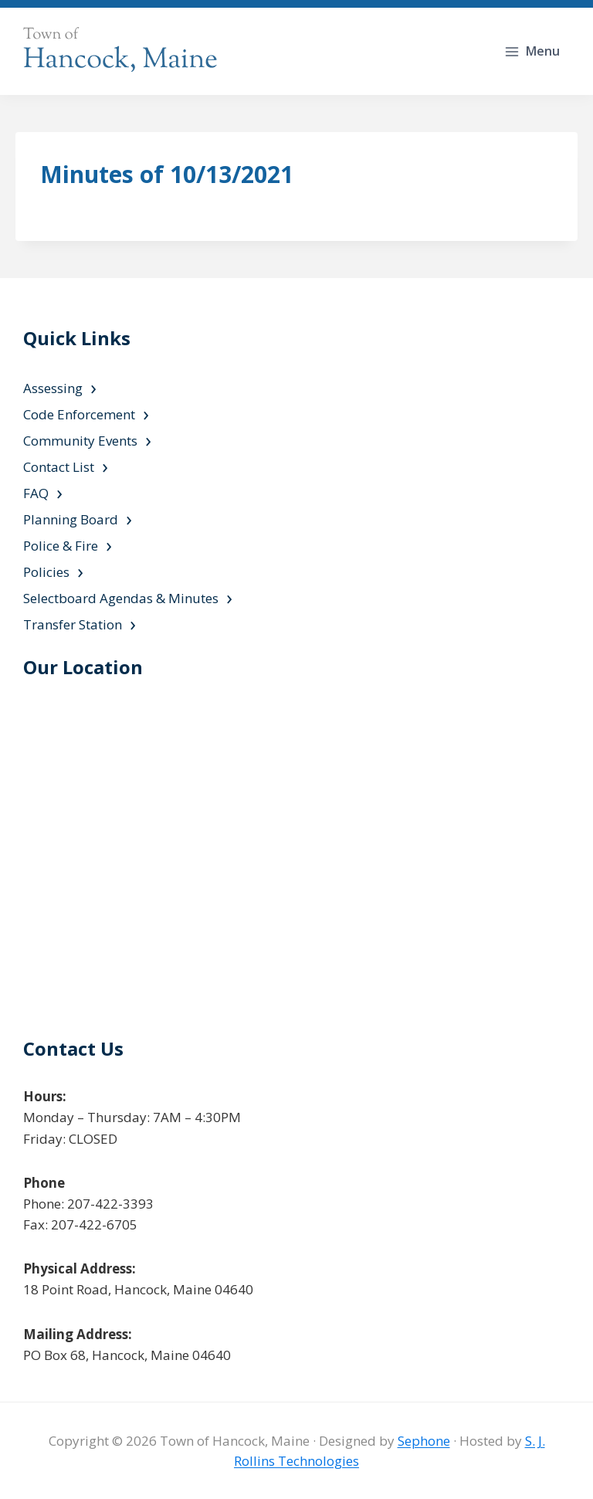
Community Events (80, 440)
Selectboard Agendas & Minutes (121, 598)
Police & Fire (60, 545)
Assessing (53, 388)
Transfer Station (72, 624)
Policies (46, 572)
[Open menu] (533, 51)
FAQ (36, 493)
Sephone (424, 1441)
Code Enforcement (79, 414)
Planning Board (70, 519)
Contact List (58, 467)
